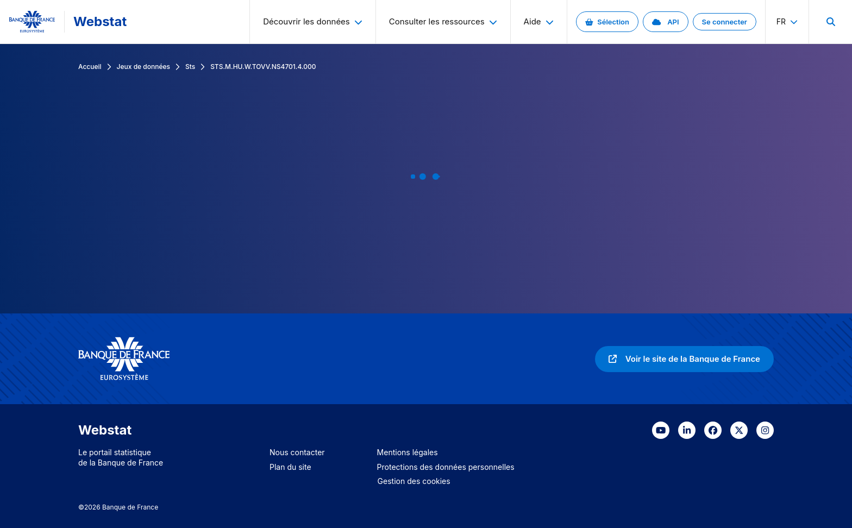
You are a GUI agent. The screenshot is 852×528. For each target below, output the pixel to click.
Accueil (90, 66)
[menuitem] (830, 21)
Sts (190, 66)
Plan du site (290, 467)
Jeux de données (143, 66)
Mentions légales (407, 452)
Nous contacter (297, 452)
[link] (607, 21)
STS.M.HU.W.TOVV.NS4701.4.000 (263, 66)
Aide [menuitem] (539, 21)
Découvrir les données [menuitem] (312, 21)
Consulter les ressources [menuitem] (443, 21)
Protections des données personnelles (446, 467)
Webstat (100, 21)
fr (787, 21)
